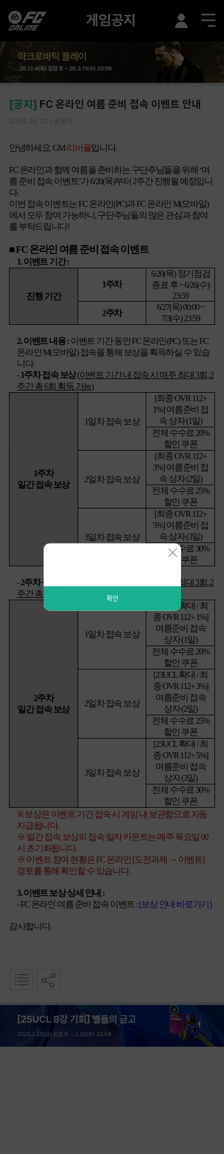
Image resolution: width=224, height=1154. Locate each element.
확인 (112, 598)
